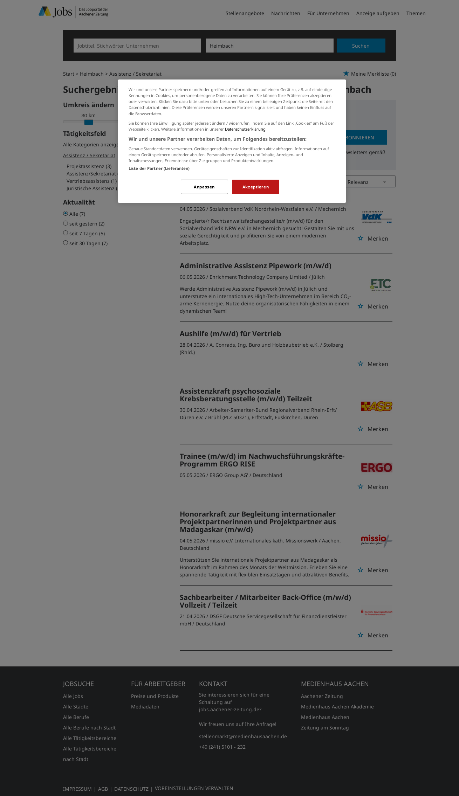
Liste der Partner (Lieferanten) (159, 168)
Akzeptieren (255, 186)
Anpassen (204, 186)
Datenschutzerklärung (245, 129)
